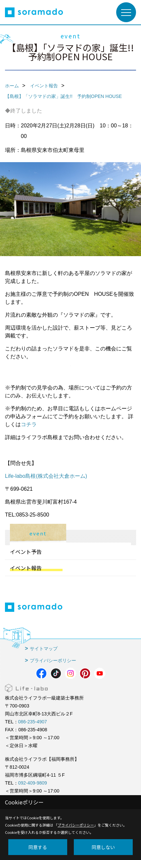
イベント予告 (26, 552)
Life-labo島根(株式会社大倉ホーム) (46, 476)
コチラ (29, 424)
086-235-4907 (32, 721)
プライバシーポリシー (53, 660)
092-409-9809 (32, 783)
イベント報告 (26, 568)
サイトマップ (44, 648)
